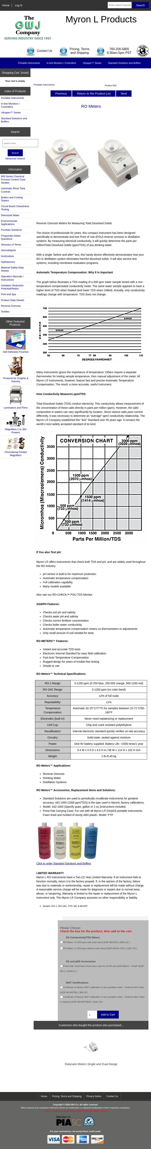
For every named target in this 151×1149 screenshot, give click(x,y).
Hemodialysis (8, 250)
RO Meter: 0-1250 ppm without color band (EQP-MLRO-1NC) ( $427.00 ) (100, 948)
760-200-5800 (119, 49)
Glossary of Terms (11, 244)
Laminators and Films (16, 397)
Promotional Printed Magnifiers (16, 447)
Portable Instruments (44, 84)
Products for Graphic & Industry (15, 369)
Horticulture (7, 256)
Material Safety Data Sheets (12, 269)
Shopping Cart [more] (15, 72)
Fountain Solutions (11, 229)
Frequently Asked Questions (10, 237)
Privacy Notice (93, 1096)
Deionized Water (10, 215)
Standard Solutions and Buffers (124, 63)
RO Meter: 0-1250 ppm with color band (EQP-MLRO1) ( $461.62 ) (96, 942)
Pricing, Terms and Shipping (66, 1096)
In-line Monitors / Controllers (61, 63)
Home (5, 5)
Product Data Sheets (12, 300)
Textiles (5, 311)
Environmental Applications (9, 223)
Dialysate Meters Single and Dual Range (91, 1064)
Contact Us (112, 1096)
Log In (18, 5)
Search (15, 131)
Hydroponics (8, 261)
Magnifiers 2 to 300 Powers (15, 423)
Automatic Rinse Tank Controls (13, 190)
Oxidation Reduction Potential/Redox (12, 287)
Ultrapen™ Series (92, 63)
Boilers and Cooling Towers (12, 199)
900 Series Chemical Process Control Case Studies (13, 179)
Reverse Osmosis (11, 305)
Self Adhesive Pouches (16, 341)
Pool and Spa (8, 294)
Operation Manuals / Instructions (12, 278)
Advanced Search (15, 158)
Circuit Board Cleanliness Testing (15, 208)
